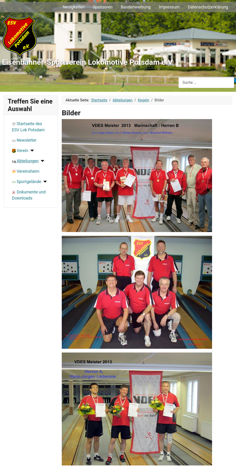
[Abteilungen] (41, 161)
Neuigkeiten (74, 7)
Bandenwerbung (136, 7)
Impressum (169, 7)
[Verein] (31, 151)
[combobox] (206, 82)
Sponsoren (102, 7)
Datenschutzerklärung (208, 7)
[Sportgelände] (44, 182)
